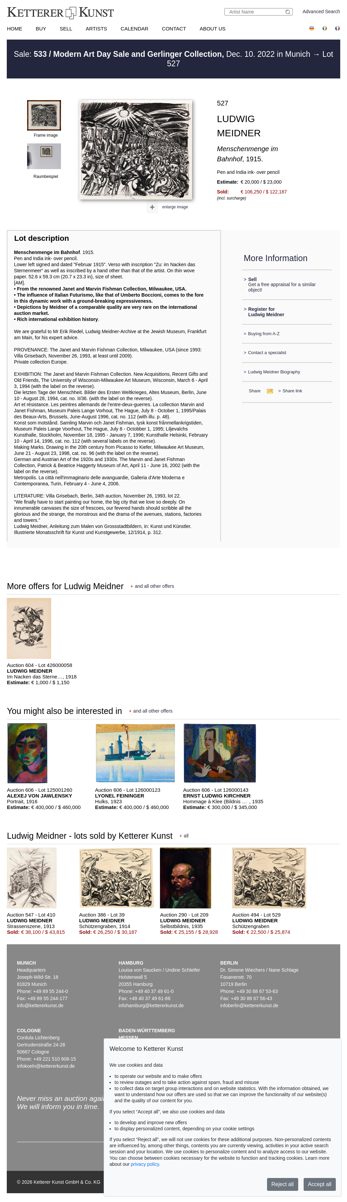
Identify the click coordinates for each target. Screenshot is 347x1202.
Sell (66, 28)
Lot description (41, 238)
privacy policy (145, 1164)
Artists (96, 28)
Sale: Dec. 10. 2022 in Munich (163, 54)
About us (212, 28)
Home (14, 28)
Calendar (134, 28)
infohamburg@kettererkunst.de (151, 1005)
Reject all (282, 1184)
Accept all (319, 1184)
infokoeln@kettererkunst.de (46, 1066)
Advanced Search (321, 11)
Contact (174, 28)
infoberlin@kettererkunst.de (249, 1005)
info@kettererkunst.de (40, 1005)
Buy (41, 28)
